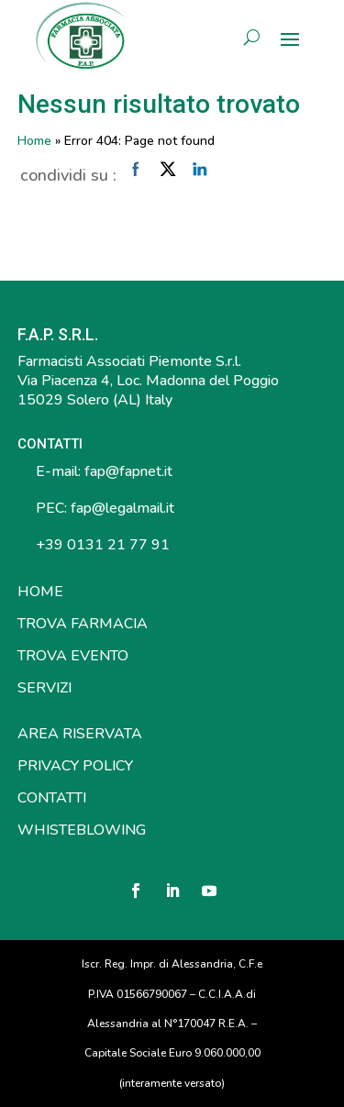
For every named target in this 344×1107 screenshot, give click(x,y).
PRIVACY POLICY (75, 766)
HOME (40, 591)
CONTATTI (51, 798)
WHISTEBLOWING (81, 830)
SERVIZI (44, 688)
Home (34, 140)
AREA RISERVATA (79, 734)
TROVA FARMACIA (82, 624)
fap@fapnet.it (128, 471)
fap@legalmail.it (122, 508)
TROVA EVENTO (72, 656)
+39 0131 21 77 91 (101, 545)
